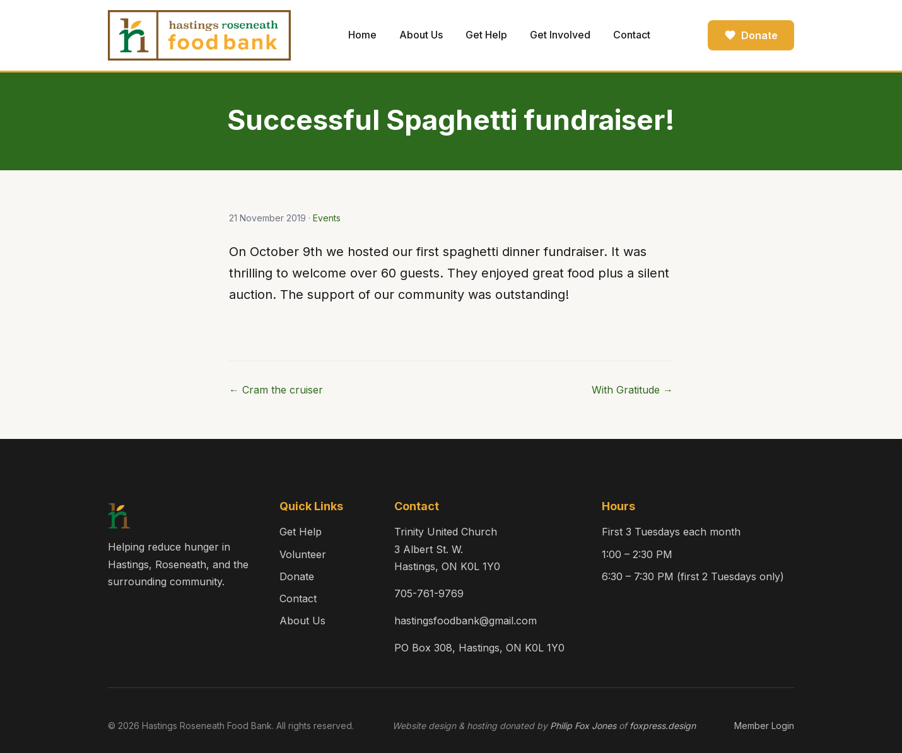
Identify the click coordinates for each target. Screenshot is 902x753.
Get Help (486, 34)
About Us (421, 34)
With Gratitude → (632, 389)
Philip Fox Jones (583, 725)
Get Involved (560, 34)
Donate (751, 35)
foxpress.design (663, 725)
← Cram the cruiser (276, 389)
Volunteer (302, 554)
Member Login (764, 725)
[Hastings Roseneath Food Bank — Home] (199, 35)
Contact (631, 34)
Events (327, 218)
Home (362, 34)
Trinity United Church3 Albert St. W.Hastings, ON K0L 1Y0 (447, 548)
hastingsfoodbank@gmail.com (465, 620)
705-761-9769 (429, 593)
